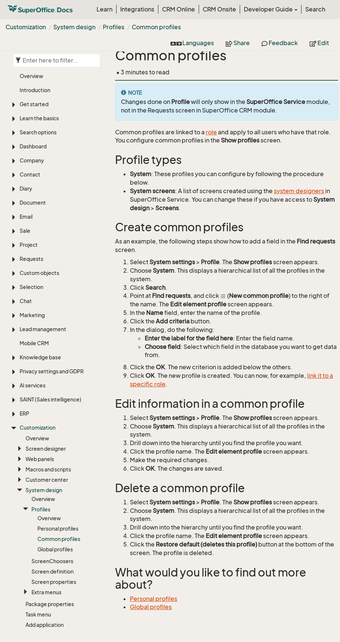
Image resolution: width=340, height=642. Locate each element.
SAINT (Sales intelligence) (50, 338)
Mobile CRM (34, 281)
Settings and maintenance (52, 578)
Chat (26, 239)
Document (33, 141)
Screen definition (52, 510)
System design (74, 27)
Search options (38, 70)
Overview (37, 376)
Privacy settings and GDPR (52, 309)
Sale (25, 169)
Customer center (47, 418)
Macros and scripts (48, 407)
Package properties (50, 542)
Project (29, 183)
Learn (104, 9)
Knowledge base (40, 295)
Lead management (43, 267)
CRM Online (178, 9)
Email (26, 155)
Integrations (137, 9)
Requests (31, 197)
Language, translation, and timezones (52, 596)
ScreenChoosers (52, 499)
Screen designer (46, 387)
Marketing (32, 253)
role (211, 132)
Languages (192, 43)
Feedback (280, 43)
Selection (31, 225)
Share (238, 43)
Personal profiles (57, 467)
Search (315, 9)
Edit (319, 43)
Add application (45, 563)
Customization (26, 27)
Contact (30, 113)
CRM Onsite (219, 9)
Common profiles (156, 27)
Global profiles (55, 487)
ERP (24, 352)
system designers (299, 191)
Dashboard (33, 84)
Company (32, 98)
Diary (26, 127)
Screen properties (53, 520)
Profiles (113, 27)
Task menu (38, 552)
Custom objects (39, 211)
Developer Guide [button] (270, 9)
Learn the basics (39, 56)
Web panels (40, 397)
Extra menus (46, 530)
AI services (33, 323)
